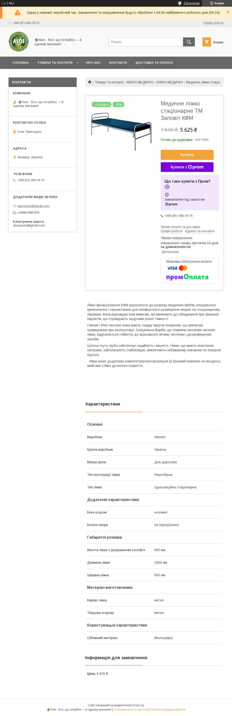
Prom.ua (138, 705)
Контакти (118, 62)
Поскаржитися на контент (130, 709)
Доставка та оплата (154, 62)
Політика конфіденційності (168, 709)
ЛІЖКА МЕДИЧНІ (169, 82)
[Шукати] (189, 41)
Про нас (93, 62)
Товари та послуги (54, 62)
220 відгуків (192, 3)
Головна (21, 62)
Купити (187, 155)
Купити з (187, 167)
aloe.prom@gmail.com (33, 206)
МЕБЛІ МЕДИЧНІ (140, 82)
